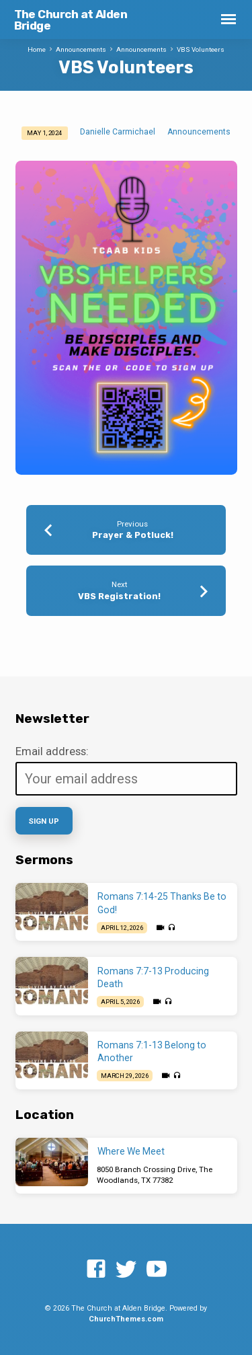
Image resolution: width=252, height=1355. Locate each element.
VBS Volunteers (200, 49)
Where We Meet (131, 1151)
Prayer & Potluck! (132, 535)
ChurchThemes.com (126, 1319)
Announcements (81, 49)
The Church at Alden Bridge (71, 19)
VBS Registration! (119, 596)
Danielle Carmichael (117, 132)
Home (37, 49)
